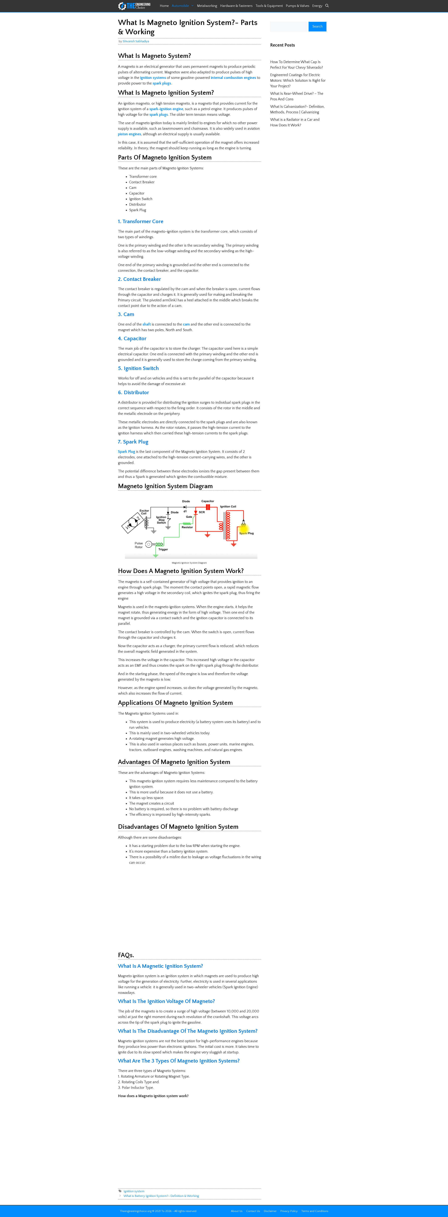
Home (164, 6)
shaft (147, 324)
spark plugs (162, 83)
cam (186, 324)
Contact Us (253, 1211)
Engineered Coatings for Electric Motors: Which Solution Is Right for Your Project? (298, 80)
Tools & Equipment (269, 6)
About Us (237, 1211)
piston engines (129, 134)
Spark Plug (127, 452)
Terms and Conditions (314, 1211)
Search (318, 26)
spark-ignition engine (166, 109)
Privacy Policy (289, 1211)
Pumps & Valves (297, 6)
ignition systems (153, 78)
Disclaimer (270, 1211)
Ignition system (134, 1191)
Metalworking (207, 6)
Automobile (184, 6)
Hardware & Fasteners (236, 6)
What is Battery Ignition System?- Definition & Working (161, 1196)
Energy (317, 6)
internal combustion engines (233, 78)
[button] (327, 6)
